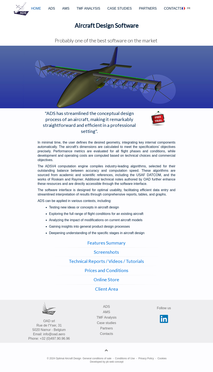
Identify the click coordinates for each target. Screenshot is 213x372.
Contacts (106, 333)
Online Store (106, 279)
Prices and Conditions (106, 270)
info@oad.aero (54, 334)
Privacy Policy (146, 358)
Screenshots (106, 252)
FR (188, 8)
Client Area (106, 289)
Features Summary (106, 243)
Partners (106, 328)
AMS (65, 8)
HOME (36, 8)
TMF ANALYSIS (88, 8)
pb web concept (114, 361)
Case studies (106, 323)
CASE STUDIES (119, 8)
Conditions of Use (125, 358)
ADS (51, 8)
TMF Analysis (106, 317)
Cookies (161, 358)
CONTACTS (173, 8)
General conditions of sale (97, 358)
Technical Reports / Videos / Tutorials (106, 261)
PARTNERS (148, 8)
